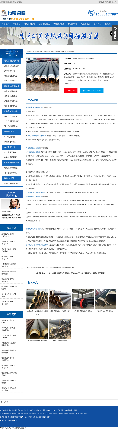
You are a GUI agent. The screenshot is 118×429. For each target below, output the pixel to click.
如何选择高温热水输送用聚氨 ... (8, 273)
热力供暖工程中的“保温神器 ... (9, 288)
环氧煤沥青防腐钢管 (12, 111)
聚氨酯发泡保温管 (11, 66)
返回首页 (40, 273)
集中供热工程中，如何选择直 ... (8, 243)
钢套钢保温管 (58, 24)
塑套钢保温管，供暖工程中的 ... (8, 250)
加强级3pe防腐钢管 (11, 142)
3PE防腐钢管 (9, 131)
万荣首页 (5, 24)
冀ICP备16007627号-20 (18, 417)
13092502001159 (44, 417)
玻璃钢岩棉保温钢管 (12, 101)
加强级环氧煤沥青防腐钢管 (12, 126)
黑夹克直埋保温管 (65, 413)
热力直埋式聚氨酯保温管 (53, 267)
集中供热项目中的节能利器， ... (8, 295)
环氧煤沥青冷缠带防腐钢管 (12, 116)
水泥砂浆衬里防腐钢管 (12, 168)
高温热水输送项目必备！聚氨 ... (8, 303)
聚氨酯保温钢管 (34, 152)
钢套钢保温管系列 (11, 86)
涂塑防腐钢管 (9, 147)
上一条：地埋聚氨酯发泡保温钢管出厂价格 (60, 273)
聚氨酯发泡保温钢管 (33, 148)
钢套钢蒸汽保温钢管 (12, 106)
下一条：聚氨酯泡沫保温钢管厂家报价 (91, 273)
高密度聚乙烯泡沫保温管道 (47, 413)
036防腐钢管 (9, 178)
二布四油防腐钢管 (11, 121)
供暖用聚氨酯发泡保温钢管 (60, 311)
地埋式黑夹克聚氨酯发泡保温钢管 (37, 312)
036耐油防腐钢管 (11, 183)
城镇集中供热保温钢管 (34, 107)
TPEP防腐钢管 (10, 137)
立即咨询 (71, 91)
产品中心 (16, 24)
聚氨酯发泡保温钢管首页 (34, 51)
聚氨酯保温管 (29, 24)
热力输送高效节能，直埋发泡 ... (8, 280)
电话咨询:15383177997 (92, 91)
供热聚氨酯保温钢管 (68, 267)
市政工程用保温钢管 (60, 341)
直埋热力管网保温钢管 (34, 229)
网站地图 (108, 2)
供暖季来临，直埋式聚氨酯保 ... (8, 265)
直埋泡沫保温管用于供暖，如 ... (8, 235)
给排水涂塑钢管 (10, 152)
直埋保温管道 (44, 24)
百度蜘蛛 (101, 2)
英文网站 (114, 2)
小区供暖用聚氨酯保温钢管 (82, 311)
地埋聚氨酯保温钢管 (12, 76)
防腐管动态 (85, 24)
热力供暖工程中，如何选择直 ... (8, 258)
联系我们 (108, 24)
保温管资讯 (72, 24)
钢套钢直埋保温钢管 (12, 91)
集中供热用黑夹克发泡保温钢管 (37, 245)
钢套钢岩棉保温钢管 (12, 96)
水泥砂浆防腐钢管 (11, 163)
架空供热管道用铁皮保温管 (35, 192)
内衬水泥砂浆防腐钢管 (12, 173)
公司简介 (97, 24)
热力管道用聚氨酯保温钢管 (37, 341)
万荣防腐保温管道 (6, 413)
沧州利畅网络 (12, 420)
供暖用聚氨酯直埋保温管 (37, 136)
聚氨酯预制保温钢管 (12, 81)
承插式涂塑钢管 (10, 157)
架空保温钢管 (9, 71)
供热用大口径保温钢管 (34, 196)
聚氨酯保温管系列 (11, 61)
